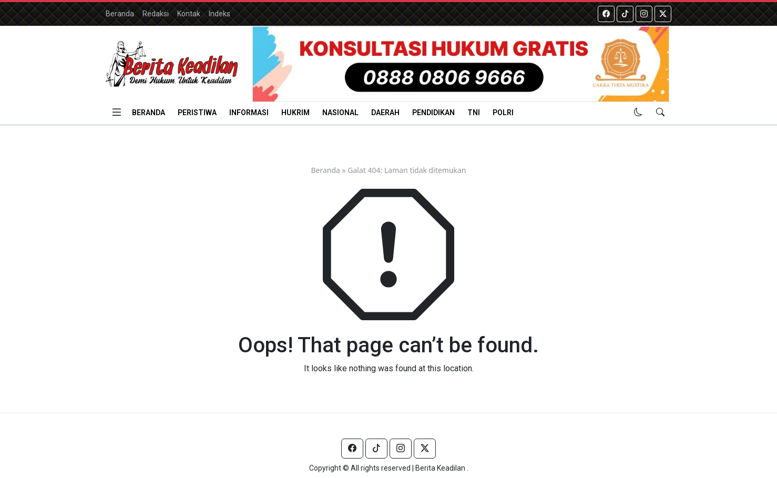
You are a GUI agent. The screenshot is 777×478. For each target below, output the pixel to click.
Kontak (188, 13)
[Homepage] (172, 64)
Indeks (219, 13)
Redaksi (155, 13)
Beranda (120, 13)
